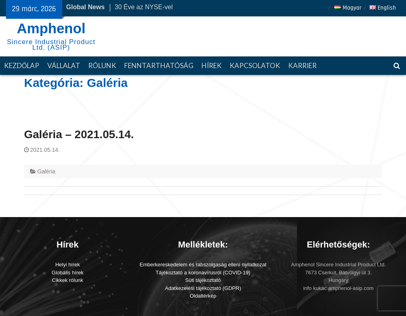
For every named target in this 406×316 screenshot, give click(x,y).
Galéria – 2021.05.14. (79, 134)
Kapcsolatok (255, 65)
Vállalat (63, 65)
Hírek (212, 65)
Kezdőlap (21, 65)
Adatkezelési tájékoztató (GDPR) (203, 288)
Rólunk (102, 65)
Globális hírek (67, 273)
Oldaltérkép (203, 296)
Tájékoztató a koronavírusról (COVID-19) (203, 273)
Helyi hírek (67, 265)
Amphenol (51, 28)
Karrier (302, 65)
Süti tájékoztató (203, 280)
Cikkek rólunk (67, 280)
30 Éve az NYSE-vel (144, 7)
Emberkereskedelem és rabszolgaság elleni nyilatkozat (203, 265)
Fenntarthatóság (159, 65)
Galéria (46, 171)
